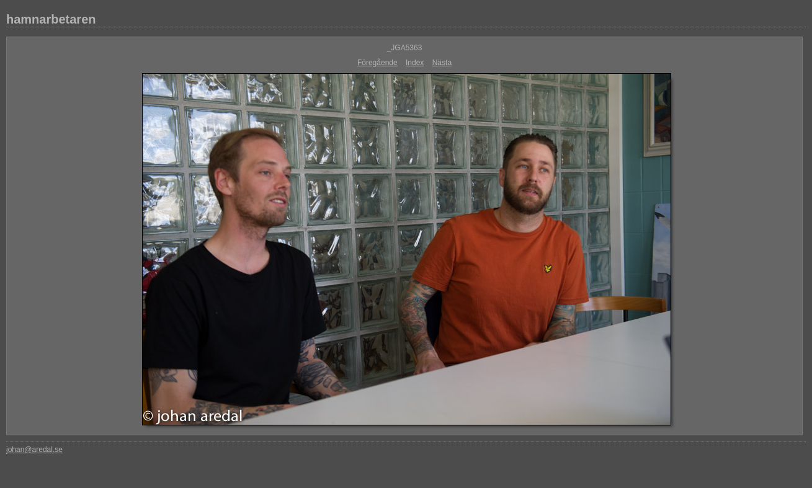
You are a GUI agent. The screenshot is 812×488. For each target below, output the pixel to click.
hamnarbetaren (51, 19)
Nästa (442, 62)
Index (415, 62)
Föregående (377, 62)
